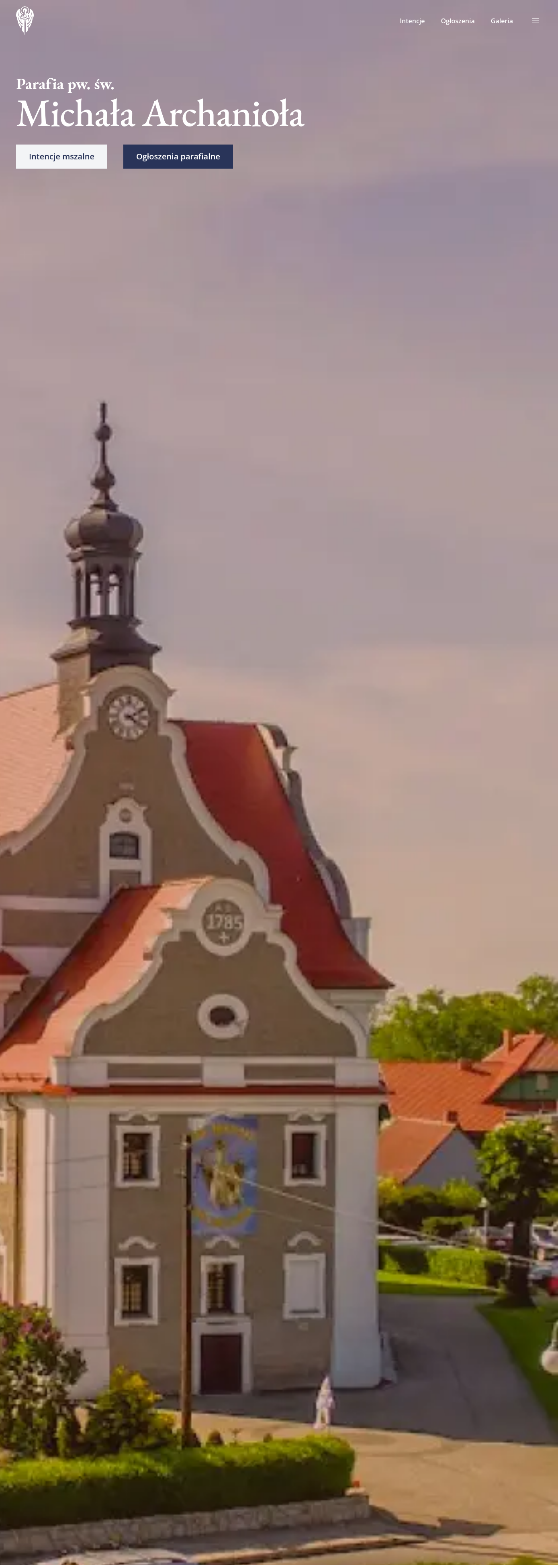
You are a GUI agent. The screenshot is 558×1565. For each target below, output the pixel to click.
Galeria (502, 20)
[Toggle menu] (535, 20)
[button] (61, 157)
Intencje (412, 20)
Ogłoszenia (458, 20)
